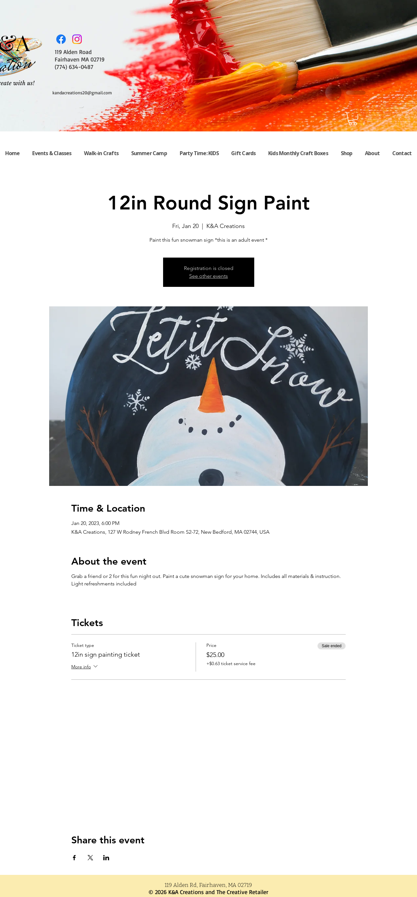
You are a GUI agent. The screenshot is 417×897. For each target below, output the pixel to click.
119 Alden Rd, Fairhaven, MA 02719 (208, 885)
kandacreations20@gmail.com (82, 92)
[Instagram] (77, 39)
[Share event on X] (90, 857)
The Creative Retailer (242, 891)
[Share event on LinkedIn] (106, 857)
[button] (353, 118)
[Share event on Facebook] (74, 857)
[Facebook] (61, 39)
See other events (208, 276)
